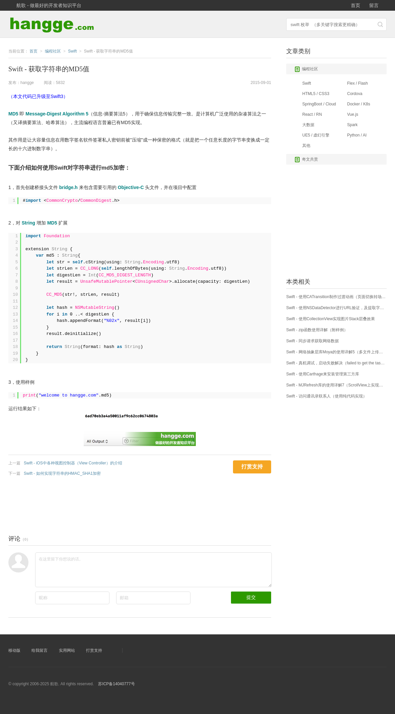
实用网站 (67, 650)
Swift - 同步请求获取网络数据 (312, 341)
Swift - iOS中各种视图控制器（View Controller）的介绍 (73, 463)
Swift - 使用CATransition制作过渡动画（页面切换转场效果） (336, 296)
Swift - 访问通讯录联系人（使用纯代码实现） (326, 396)
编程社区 (306, 69)
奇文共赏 (306, 159)
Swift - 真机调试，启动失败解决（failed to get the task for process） (336, 363)
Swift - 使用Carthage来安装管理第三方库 (322, 374)
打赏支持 (94, 650)
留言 (374, 5)
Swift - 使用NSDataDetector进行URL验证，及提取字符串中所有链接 (336, 307)
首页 (355, 5)
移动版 (14, 650)
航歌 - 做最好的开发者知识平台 (48, 5)
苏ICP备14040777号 (116, 684)
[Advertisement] (130, 504)
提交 (251, 597)
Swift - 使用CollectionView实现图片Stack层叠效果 (330, 319)
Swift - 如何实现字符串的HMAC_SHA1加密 (62, 473)
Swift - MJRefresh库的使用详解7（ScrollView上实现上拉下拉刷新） (336, 385)
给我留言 (39, 650)
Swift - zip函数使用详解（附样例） (317, 330)
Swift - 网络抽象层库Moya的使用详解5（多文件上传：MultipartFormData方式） (336, 352)
